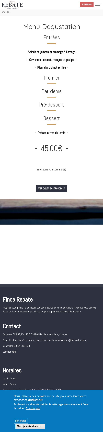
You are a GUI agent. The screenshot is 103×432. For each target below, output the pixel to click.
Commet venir (9, 351)
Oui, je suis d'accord (30, 426)
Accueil (6, 12)
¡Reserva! (86, 4)
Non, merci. (20, 421)
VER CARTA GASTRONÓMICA (51, 188)
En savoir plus (33, 409)
